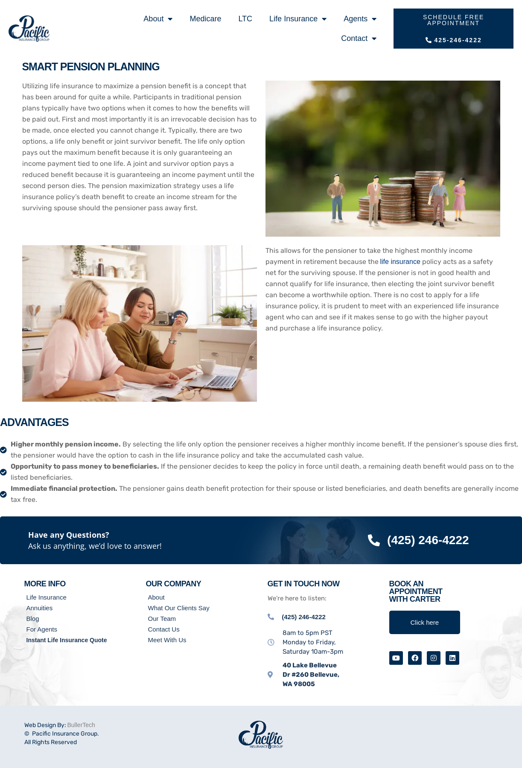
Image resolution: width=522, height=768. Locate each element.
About (157, 19)
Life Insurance (298, 19)
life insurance (400, 261)
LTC (245, 18)
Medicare (205, 18)
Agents (360, 19)
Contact (358, 38)
